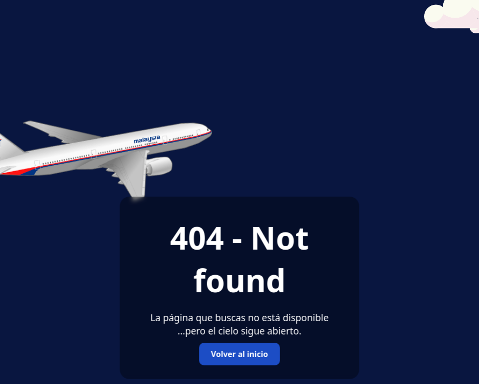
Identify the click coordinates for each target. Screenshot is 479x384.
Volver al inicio (239, 354)
